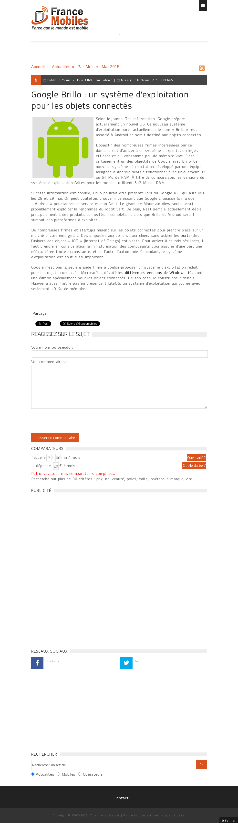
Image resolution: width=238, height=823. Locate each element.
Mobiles (68, 774)
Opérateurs (93, 774)
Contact (121, 798)
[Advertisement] (119, 44)
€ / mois (67, 465)
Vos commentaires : (49, 361)
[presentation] (72, 420)
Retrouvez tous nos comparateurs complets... (73, 473)
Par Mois (86, 67)
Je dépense (41, 465)
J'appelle (38, 457)
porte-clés (190, 235)
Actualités (61, 67)
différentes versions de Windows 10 (158, 272)
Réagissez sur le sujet (60, 333)
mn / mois (71, 457)
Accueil (38, 67)
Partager (40, 313)
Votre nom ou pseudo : (52, 347)
